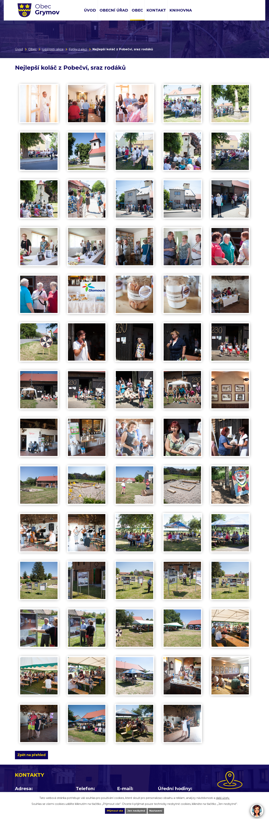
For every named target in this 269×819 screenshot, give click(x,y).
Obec (137, 10)
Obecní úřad (114, 10)
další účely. (223, 797)
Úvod (90, 10)
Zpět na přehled (34, 755)
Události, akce (53, 49)
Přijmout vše (109, 810)
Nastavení (162, 810)
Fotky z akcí (78, 49)
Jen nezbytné (136, 810)
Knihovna (180, 10)
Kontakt (156, 10)
